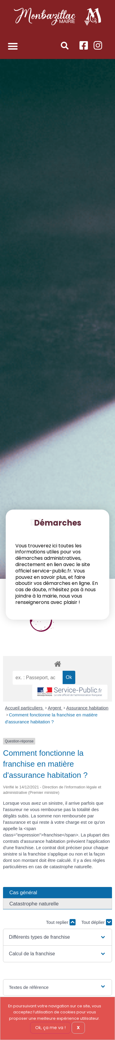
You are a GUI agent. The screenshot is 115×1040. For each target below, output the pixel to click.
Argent (55, 707)
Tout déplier (96, 922)
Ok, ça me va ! (50, 1028)
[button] (13, 46)
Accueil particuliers (24, 707)
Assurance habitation (87, 707)
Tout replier (61, 922)
